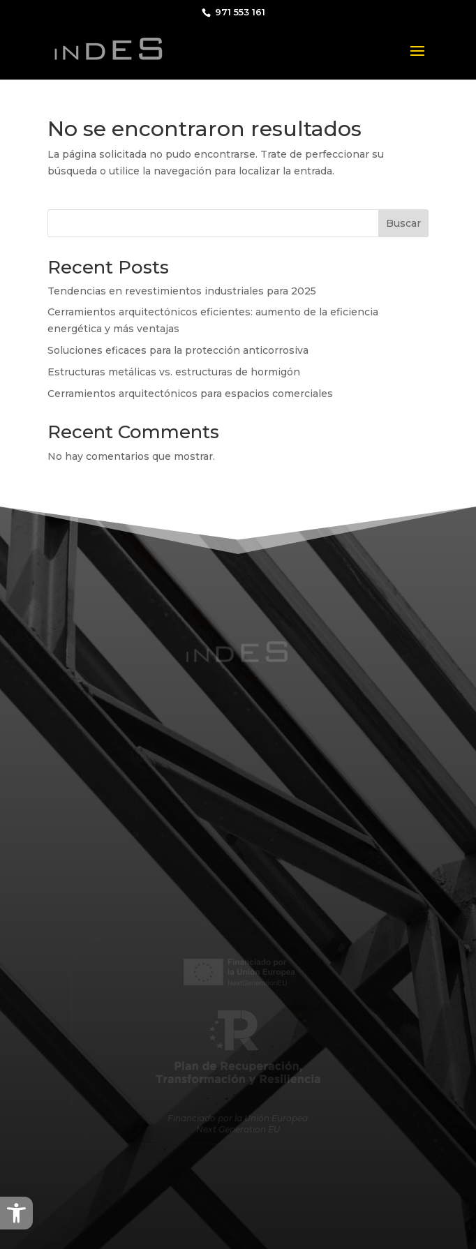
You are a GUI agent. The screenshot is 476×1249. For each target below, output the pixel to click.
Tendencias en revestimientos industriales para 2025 (181, 291)
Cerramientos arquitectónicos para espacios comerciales (190, 393)
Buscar (403, 223)
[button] (16, 1213)
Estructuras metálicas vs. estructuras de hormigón (173, 372)
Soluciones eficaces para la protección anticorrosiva (177, 350)
